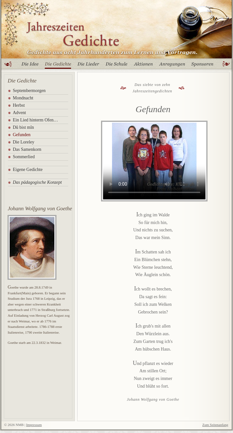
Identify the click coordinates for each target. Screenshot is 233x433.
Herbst (19, 105)
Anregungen (172, 65)
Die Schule (116, 65)
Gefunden (21, 134)
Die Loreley (23, 142)
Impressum (34, 425)
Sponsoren (202, 65)
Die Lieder (88, 65)
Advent (19, 112)
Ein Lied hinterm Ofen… (35, 120)
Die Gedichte (58, 65)
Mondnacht (23, 98)
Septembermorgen (29, 90)
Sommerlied (24, 156)
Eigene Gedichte (28, 169)
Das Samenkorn (27, 149)
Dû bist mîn (23, 127)
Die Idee (29, 65)
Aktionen (143, 65)
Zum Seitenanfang (215, 425)
